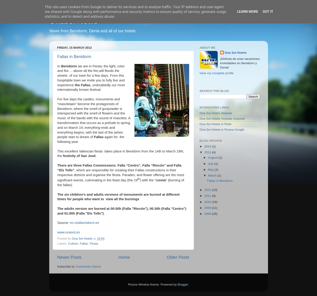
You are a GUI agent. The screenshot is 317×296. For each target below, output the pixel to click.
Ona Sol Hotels (236, 52)
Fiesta (94, 243)
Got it (268, 12)
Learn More (247, 12)
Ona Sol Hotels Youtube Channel (222, 118)
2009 (208, 208)
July (211, 163)
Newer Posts (69, 257)
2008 (208, 213)
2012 (208, 190)
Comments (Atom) (88, 266)
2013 (208, 152)
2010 (208, 202)
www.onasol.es (68, 232)
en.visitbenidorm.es (84, 223)
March (212, 175)
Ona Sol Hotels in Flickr (216, 124)
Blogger (183, 284)
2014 (208, 146)
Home (124, 257)
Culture (73, 243)
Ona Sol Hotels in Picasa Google (222, 129)
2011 (208, 195)
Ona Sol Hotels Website (216, 113)
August (213, 157)
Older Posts (178, 257)
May (211, 169)
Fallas (84, 243)
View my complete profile (217, 73)
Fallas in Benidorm (74, 56)
